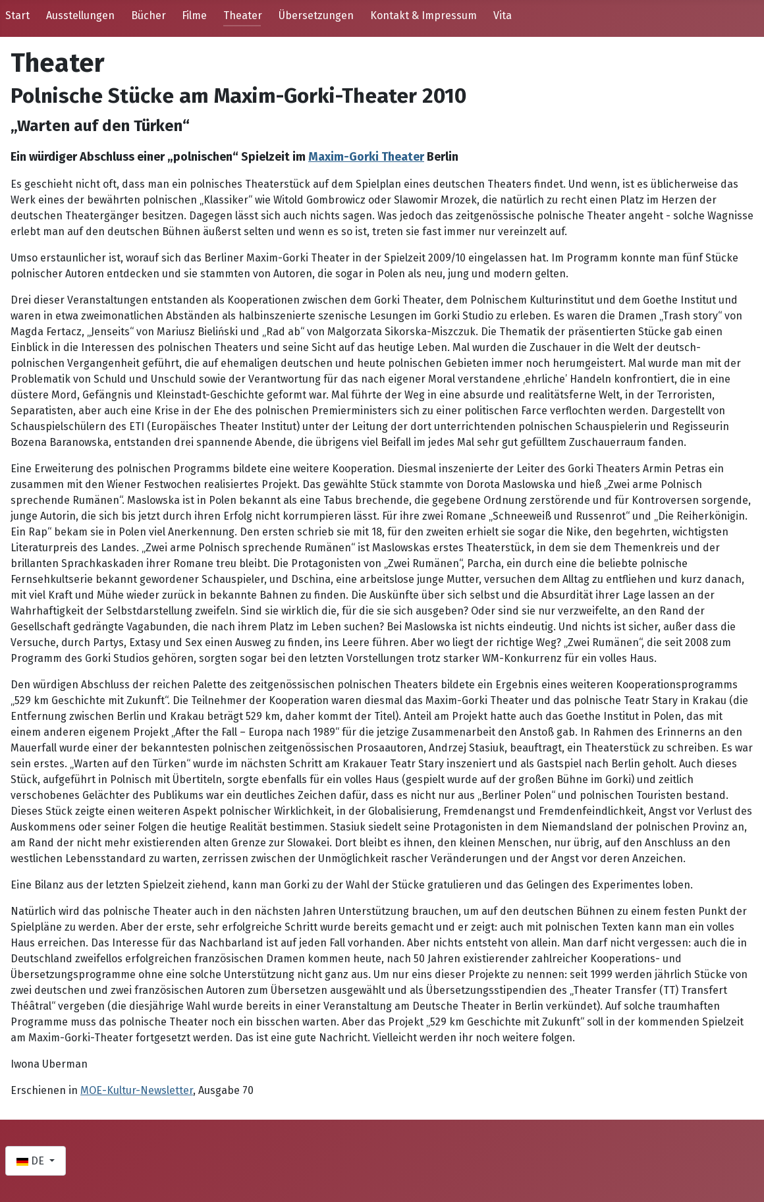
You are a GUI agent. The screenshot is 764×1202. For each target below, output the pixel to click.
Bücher (148, 15)
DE (31, 1161)
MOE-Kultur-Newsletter (136, 1090)
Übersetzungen (316, 15)
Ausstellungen (80, 15)
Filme (194, 15)
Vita (502, 15)
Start (17, 15)
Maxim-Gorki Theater (366, 157)
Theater (242, 15)
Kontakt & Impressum (423, 15)
